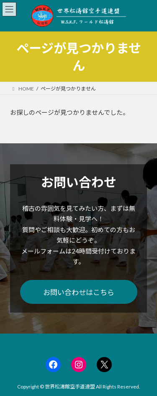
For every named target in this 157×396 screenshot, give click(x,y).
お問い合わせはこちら (78, 292)
